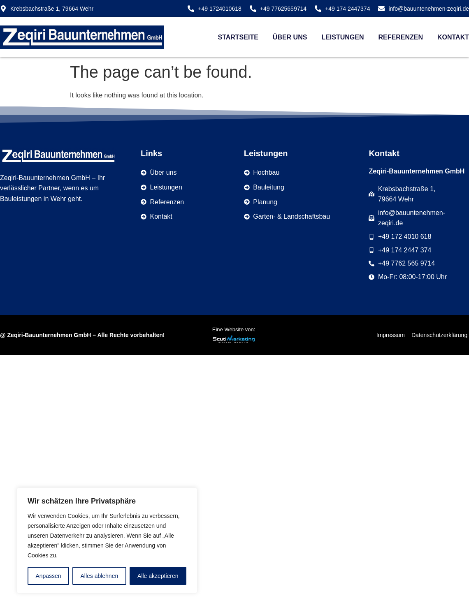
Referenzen (400, 37)
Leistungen (342, 37)
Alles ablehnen (99, 576)
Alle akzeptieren (158, 576)
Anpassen (48, 576)
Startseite (238, 37)
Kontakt (453, 37)
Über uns (290, 37)
